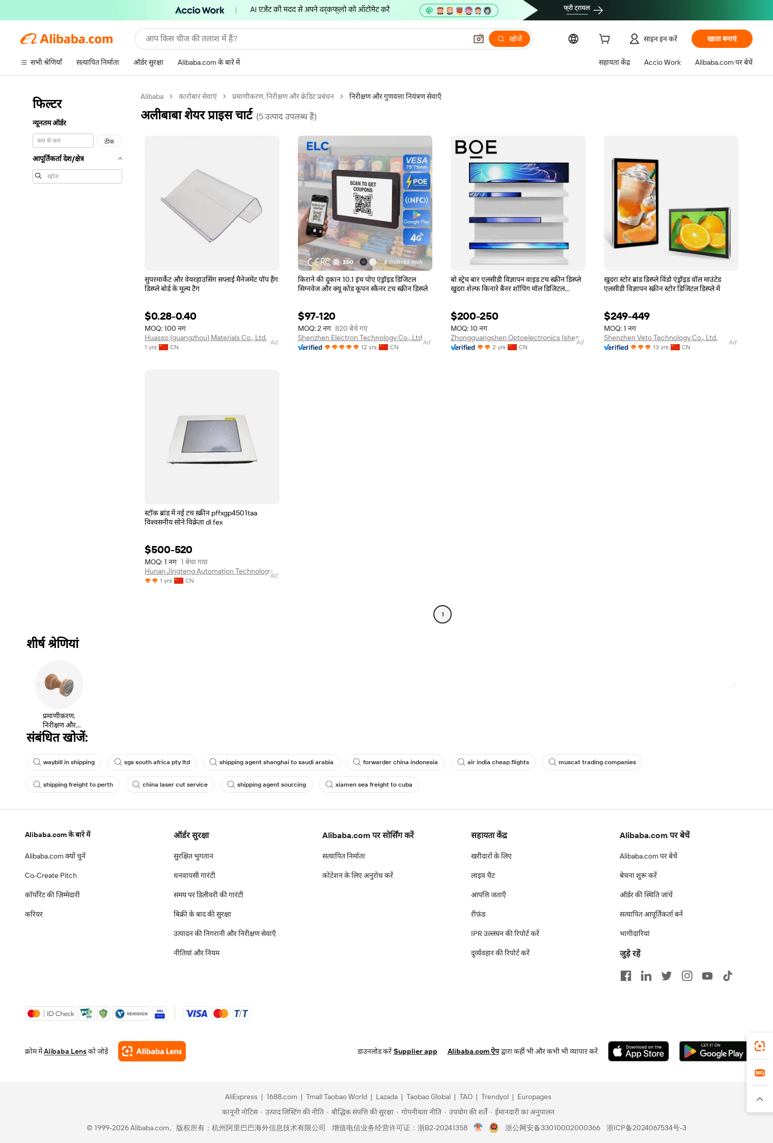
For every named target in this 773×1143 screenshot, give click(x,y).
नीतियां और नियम (196, 953)
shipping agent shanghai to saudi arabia (271, 762)
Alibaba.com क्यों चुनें (55, 856)
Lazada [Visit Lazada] (387, 1097)
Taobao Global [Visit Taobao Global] (428, 1097)
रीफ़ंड (478, 914)
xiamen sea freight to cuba (368, 785)
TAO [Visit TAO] (466, 1097)
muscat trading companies (592, 762)
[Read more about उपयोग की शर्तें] (466, 1111)
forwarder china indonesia (395, 762)
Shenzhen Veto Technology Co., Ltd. (660, 337)
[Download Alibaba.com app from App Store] (638, 1051)
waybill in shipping (64, 762)
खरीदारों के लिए (491, 856)
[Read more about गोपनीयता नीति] (419, 1111)
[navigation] (77, 357)
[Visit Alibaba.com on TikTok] (728, 976)
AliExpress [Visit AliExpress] (241, 1097)
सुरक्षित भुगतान (193, 856)
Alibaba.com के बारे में (57, 834)
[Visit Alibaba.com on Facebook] (626, 976)
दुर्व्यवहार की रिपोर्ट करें (500, 953)
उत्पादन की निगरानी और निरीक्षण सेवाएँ (225, 933)
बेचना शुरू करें (638, 875)
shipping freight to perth (73, 785)
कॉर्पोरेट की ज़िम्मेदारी (52, 895)
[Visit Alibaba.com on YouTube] (707, 976)
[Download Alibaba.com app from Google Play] (713, 1051)
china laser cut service (170, 785)
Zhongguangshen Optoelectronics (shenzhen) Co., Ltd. (518, 337)
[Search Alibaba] (305, 38)
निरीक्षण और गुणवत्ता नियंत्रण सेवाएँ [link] (395, 96)
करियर (34, 914)
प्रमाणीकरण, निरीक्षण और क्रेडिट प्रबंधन (283, 96)
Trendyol (495, 1097)
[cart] (606, 40)
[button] (479, 39)
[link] (760, 1046)
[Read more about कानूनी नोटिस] (238, 1111)
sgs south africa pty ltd (152, 762)
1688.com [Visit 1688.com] (281, 1097)
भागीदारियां (635, 933)
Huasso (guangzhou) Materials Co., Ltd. (206, 337)
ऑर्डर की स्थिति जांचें (646, 895)
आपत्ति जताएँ (488, 895)
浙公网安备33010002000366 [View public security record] (552, 1128)
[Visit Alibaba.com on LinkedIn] (646, 976)
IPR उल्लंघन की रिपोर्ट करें (505, 933)
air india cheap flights (493, 762)
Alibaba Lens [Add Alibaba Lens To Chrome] (65, 1051)
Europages (534, 1097)
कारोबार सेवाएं (198, 96)
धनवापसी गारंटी (194, 875)
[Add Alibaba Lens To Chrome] (152, 1051)
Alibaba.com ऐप (473, 1051)
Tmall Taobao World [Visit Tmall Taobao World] (336, 1097)
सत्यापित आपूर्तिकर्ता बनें (651, 914)
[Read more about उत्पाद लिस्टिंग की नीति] (292, 1111)
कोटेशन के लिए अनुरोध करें (357, 875)
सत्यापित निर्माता (343, 856)
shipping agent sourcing (266, 785)
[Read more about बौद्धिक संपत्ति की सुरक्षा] (360, 1111)
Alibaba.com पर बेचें (648, 856)
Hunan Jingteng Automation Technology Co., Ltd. (212, 571)
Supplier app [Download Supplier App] (415, 1051)
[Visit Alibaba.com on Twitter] (666, 976)
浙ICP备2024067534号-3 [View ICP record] (646, 1128)
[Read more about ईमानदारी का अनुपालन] (522, 1111)
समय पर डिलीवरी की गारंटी (208, 895)
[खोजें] (509, 39)
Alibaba (152, 96)
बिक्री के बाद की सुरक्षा (202, 914)
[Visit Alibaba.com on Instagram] (687, 976)
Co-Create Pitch (51, 875)
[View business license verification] (478, 1128)
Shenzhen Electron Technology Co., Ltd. (361, 337)
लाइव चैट (483, 875)
